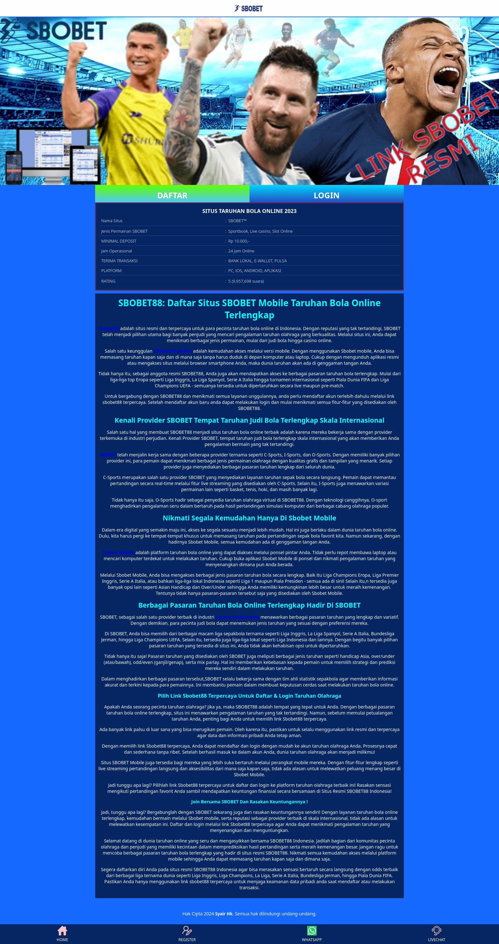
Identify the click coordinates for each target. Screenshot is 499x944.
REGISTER (187, 934)
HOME (62, 934)
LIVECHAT (436, 934)
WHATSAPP (312, 934)
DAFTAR (172, 195)
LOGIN (327, 195)
